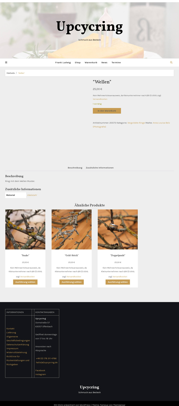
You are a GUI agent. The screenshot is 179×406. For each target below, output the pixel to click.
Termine (116, 62)
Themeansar (119, 401)
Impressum (12, 345)
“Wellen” (21, 73)
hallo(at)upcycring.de (46, 359)
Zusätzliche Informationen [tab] (100, 167)
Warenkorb (91, 62)
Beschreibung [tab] (75, 167)
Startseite (11, 73)
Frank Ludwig (63, 62)
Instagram (40, 371)
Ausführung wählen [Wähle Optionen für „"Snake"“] (24, 278)
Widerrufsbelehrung (16, 349)
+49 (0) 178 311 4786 (46, 355)
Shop (78, 62)
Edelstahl (32, 195)
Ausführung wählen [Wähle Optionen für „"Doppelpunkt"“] (111, 278)
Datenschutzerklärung (17, 341)
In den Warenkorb (107, 110)
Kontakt (10, 325)
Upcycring (89, 27)
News (105, 62)
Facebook (40, 367)
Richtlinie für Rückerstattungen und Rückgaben (17, 357)
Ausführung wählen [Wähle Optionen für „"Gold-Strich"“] (67, 278)
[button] (6, 62)
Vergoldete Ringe (136, 122)
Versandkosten (100, 99)
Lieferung (11, 329)
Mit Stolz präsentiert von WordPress (72, 401)
